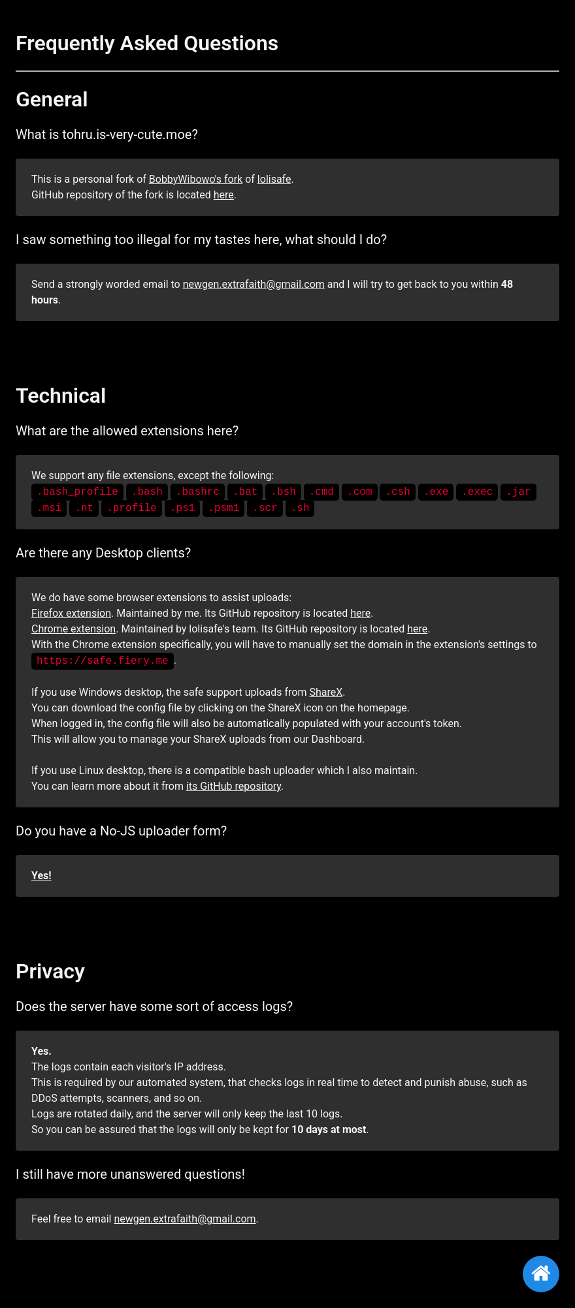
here (224, 195)
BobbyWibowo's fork (195, 179)
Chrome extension (73, 629)
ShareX (325, 692)
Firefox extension (71, 613)
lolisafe (274, 179)
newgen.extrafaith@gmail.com (254, 284)
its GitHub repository (233, 786)
